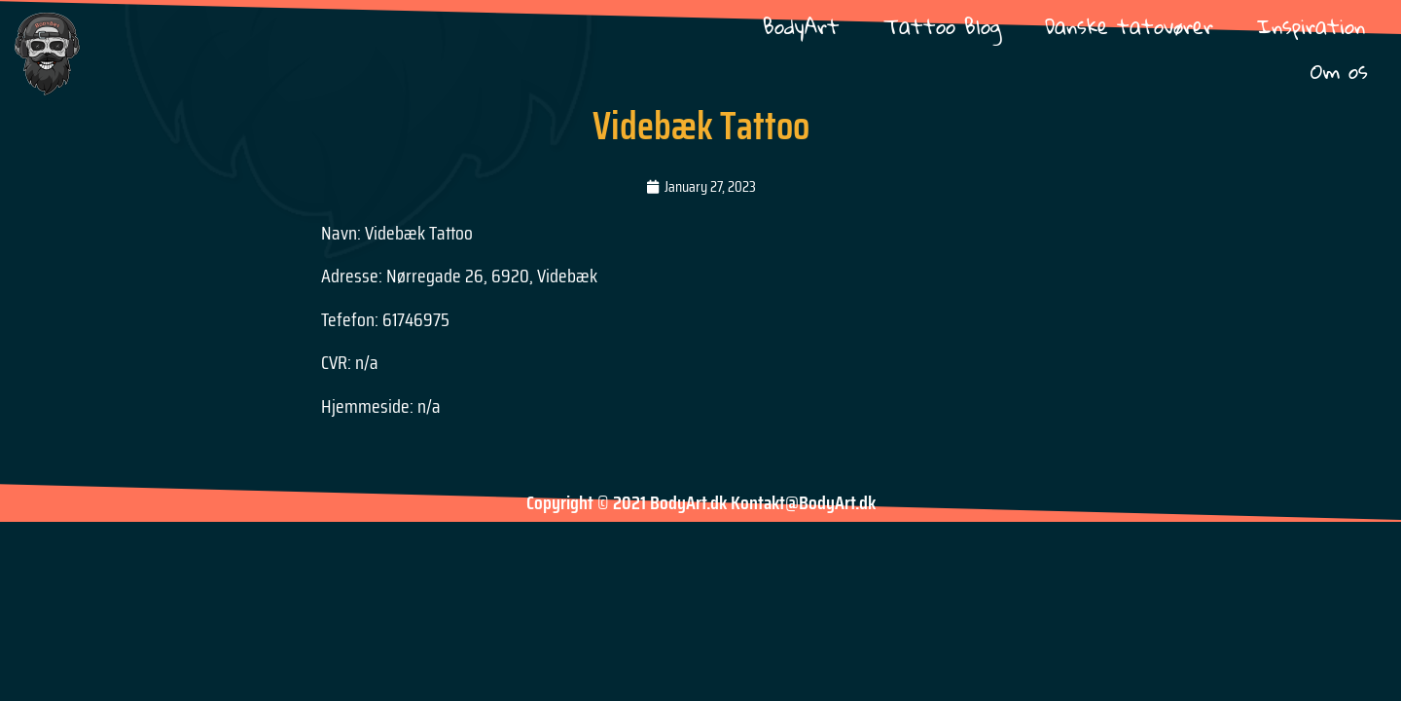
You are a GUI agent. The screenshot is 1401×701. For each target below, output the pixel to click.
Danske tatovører (1129, 26)
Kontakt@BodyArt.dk (803, 502)
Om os (1339, 71)
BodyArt (801, 26)
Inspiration (1311, 26)
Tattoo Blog (942, 26)
